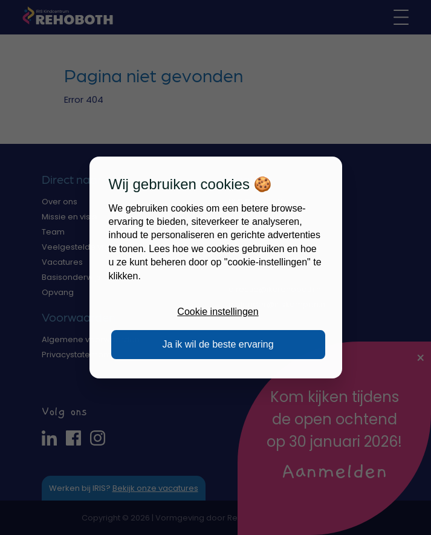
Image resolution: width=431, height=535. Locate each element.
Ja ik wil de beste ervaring (217, 344)
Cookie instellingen (217, 311)
